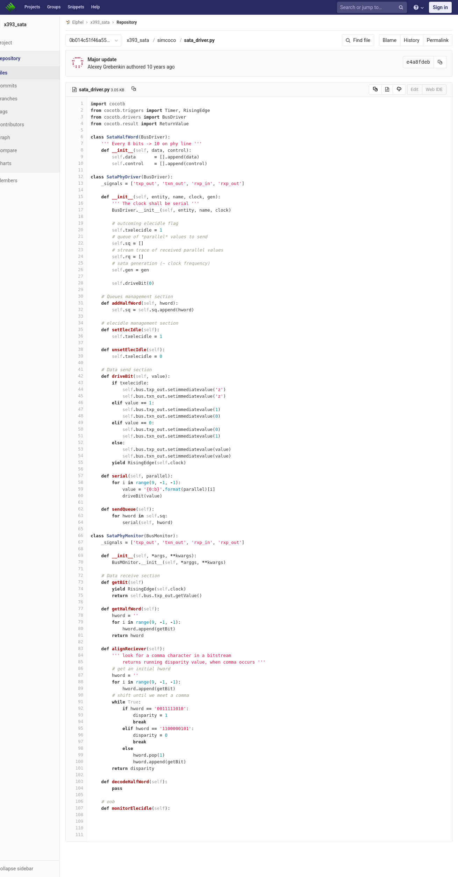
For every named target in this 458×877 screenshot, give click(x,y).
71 (93, 568)
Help (95, 7)
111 (93, 834)
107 (93, 808)
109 (93, 821)
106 (93, 801)
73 (93, 582)
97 (93, 741)
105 (93, 794)
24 (93, 256)
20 (93, 229)
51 (93, 435)
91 (93, 701)
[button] (38, 868)
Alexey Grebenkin (123, 67)
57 (93, 475)
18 (93, 216)
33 (93, 316)
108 (93, 814)
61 (93, 502)
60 (93, 495)
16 (93, 203)
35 (93, 329)
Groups (54, 7)
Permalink (438, 40)
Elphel (91, 22)
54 (93, 455)
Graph (20, 137)
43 (93, 382)
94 (93, 721)
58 (93, 482)
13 (93, 183)
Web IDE (434, 89)
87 (93, 675)
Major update (119, 59)
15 (93, 196)
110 (93, 827)
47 (93, 409)
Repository (144, 22)
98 (93, 748)
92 (93, 708)
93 (93, 714)
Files (19, 73)
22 (93, 243)
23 (93, 249)
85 (93, 661)
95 (93, 728)
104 (93, 788)
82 (93, 641)
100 (93, 761)
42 (93, 376)
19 (93, 223)
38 (93, 349)
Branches (24, 98)
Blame (389, 40)
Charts (21, 163)
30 (93, 296)
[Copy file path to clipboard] (150, 89)
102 (93, 774)
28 (93, 282)
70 (93, 562)
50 (93, 429)
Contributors (27, 124)
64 (93, 522)
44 (93, 389)
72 (93, 575)
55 (93, 462)
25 (93, 263)
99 (93, 754)
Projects (32, 7)
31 (93, 302)
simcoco (183, 40)
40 (93, 362)
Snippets (75, 7)
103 (93, 781)
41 (93, 369)
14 (93, 189)
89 (93, 688)
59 (93, 488)
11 (93, 169)
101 (93, 768)
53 (93, 449)
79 (93, 621)
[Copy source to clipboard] (375, 89)
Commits (24, 86)
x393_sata (155, 40)
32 (93, 309)
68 (93, 548)
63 (93, 515)
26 (93, 269)
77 (93, 608)
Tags (19, 111)
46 (93, 402)
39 (93, 356)
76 (93, 601)
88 (93, 681)
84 (93, 655)
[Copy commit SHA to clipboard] (440, 62)
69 (93, 555)
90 (93, 695)
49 (93, 422)
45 (93, 395)
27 (93, 276)
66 (93, 535)
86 (93, 668)
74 (93, 588)
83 (93, 648)
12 (93, 176)
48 (93, 415)
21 (93, 236)
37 (93, 342)
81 (93, 635)
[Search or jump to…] (373, 7)
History (412, 40)
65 (93, 528)
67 (93, 542)
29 (93, 289)
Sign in (440, 7)
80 (93, 628)
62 (93, 508)
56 (93, 469)
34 (93, 322)
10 (93, 163)
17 (93, 209)
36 (93, 336)
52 (93, 442)
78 (93, 615)
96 (93, 734)
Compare (24, 150)
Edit (414, 89)
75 (93, 595)
